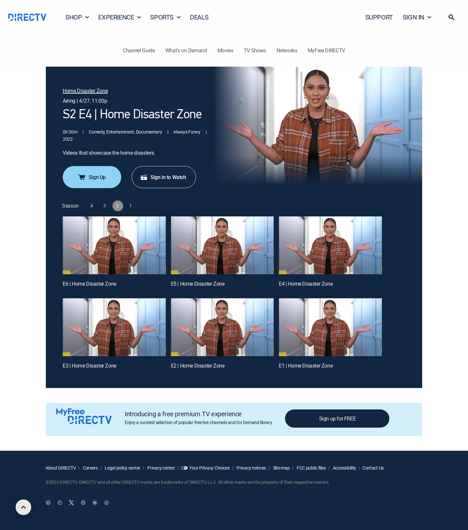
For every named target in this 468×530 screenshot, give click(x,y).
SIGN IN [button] (417, 17)
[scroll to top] (23, 507)
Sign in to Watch (163, 177)
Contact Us (373, 468)
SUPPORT (379, 17)
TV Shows (255, 50)
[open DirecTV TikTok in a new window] (106, 502)
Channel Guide (139, 50)
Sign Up (91, 177)
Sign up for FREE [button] (337, 418)
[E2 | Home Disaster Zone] (222, 327)
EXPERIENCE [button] (120, 17)
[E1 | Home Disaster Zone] (330, 327)
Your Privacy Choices (209, 468)
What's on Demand (186, 50)
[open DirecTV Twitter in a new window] (71, 502)
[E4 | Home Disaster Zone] (330, 245)
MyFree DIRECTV (326, 50)
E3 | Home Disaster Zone (89, 365)
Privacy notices (251, 468)
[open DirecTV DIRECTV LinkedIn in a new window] (48, 502)
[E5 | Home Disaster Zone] (222, 245)
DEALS (199, 17)
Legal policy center (122, 468)
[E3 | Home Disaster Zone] (114, 327)
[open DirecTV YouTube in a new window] (95, 502)
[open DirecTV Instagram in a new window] (83, 502)
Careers (90, 468)
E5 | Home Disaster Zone (198, 283)
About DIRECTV (61, 468)
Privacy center (161, 468)
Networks (287, 50)
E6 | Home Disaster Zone (89, 283)
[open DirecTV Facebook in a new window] (59, 502)
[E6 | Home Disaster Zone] (114, 245)
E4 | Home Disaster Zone (305, 283)
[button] (451, 17)
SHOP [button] (77, 17)
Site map (281, 468)
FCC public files (311, 468)
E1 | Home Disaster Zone (305, 365)
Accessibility (344, 468)
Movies (225, 50)
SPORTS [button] (165, 17)
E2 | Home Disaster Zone (198, 365)
